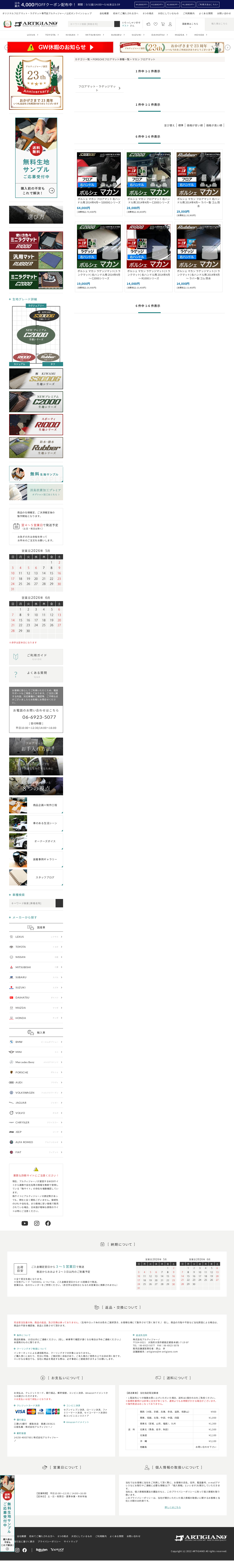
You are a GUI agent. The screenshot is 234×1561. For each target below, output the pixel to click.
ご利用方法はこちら (207, 4)
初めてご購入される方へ (126, 13)
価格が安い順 (195, 125)
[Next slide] (227, 47)
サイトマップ (71, 1541)
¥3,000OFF (156, 4)
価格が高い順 (214, 125)
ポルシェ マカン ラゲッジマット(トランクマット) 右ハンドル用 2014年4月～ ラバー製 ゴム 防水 (198, 274)
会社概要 (104, 13)
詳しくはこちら (173, 1507)
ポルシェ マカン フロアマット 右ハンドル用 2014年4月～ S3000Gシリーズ (99, 200)
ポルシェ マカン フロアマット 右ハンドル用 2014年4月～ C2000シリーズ (148, 200)
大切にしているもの (168, 13)
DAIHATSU (158, 34)
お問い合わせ (224, 13)
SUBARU (116, 34)
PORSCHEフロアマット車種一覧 (111, 59)
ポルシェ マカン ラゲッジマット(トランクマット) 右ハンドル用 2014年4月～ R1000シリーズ (148, 274)
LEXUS (31, 34)
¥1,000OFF (187, 4)
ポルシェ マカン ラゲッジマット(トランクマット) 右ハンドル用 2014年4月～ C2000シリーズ (99, 274)
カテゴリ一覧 (82, 59)
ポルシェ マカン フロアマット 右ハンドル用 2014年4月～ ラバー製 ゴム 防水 (198, 202)
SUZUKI (136, 34)
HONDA (199, 34)
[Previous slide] (7, 47)
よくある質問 (206, 13)
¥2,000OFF (172, 4)
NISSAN (70, 34)
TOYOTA (50, 34)
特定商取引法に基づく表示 (21, 1541)
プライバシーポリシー (49, 1541)
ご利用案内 (189, 13)
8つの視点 (148, 13)
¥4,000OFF (141, 4)
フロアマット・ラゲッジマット (97, 88)
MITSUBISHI (93, 34)
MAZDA (179, 34)
